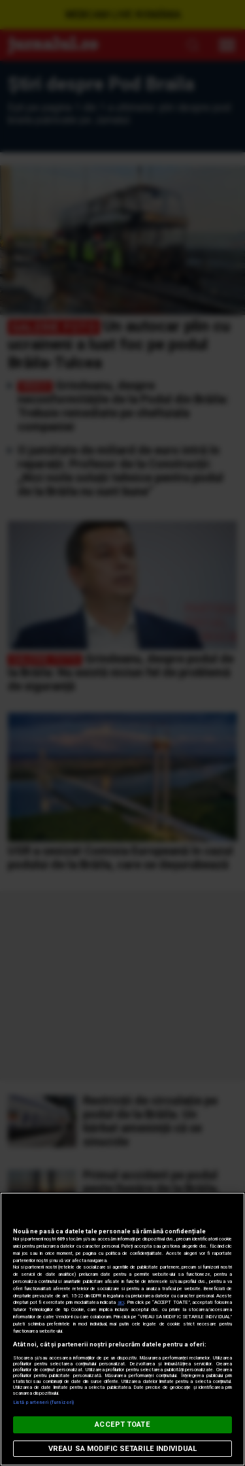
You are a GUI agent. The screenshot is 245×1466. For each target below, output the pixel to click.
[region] (122, 1329)
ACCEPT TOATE (122, 1424)
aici (121, 1302)
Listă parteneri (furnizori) (43, 1402)
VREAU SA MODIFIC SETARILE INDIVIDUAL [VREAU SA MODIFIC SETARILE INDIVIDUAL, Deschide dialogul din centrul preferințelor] (122, 1448)
